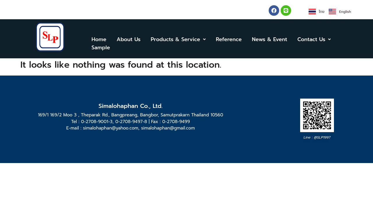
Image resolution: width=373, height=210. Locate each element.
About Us (128, 39)
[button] (178, 39)
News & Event (269, 39)
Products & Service (178, 39)
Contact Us (314, 39)
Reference (229, 39)
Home (99, 39)
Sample (101, 47)
